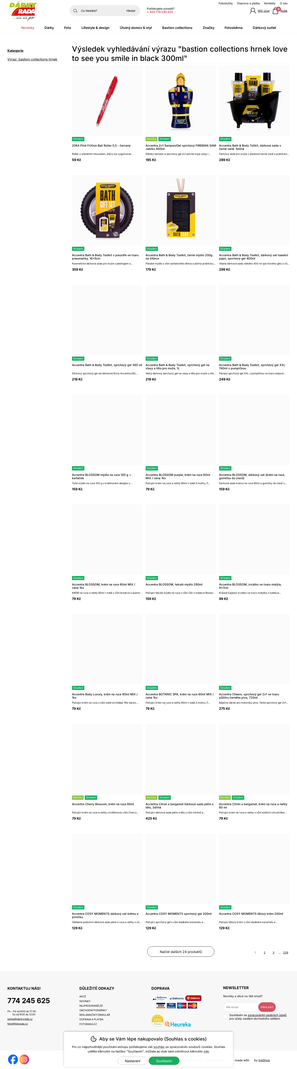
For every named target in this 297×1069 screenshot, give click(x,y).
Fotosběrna (234, 28)
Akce (82, 996)
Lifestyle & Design (95, 28)
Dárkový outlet (264, 28)
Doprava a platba (248, 3)
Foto (67, 28)
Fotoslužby (226, 3)
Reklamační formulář (94, 1014)
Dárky (49, 28)
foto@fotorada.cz (17, 1023)
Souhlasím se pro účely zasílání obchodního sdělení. (254, 1016)
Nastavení (132, 1061)
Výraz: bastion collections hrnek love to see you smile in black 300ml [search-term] (32, 59)
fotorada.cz (88, 1024)
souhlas (159, 1047)
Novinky (27, 28)
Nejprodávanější (91, 1005)
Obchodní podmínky (93, 1010)
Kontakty (270, 3)
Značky (208, 28)
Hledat (130, 10)
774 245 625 (28, 1000)
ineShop (264, 1060)
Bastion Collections (177, 28)
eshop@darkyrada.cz (20, 1018)
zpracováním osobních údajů (267, 1015)
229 (285, 952)
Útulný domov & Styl (136, 28)
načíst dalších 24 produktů (181, 952)
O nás (284, 3)
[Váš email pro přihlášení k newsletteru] (243, 1007)
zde (206, 1051)
